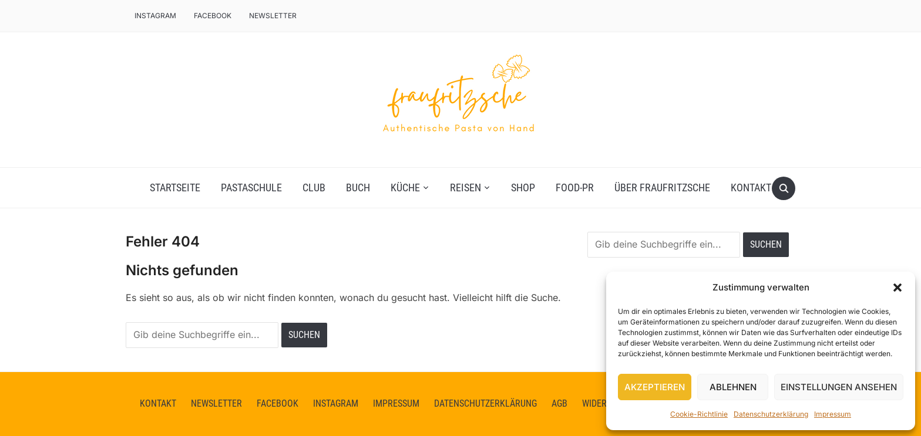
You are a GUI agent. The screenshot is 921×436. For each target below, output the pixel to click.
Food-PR (575, 187)
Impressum (832, 414)
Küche (405, 187)
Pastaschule (251, 187)
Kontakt (751, 187)
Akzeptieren (654, 387)
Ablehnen (733, 387)
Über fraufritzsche (662, 187)
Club (313, 187)
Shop (523, 187)
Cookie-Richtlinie (699, 414)
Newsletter (273, 15)
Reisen (465, 187)
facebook (212, 15)
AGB (559, 403)
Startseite (175, 187)
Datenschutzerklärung (771, 414)
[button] (897, 287)
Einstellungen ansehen (839, 387)
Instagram (155, 15)
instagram (335, 403)
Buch (358, 187)
